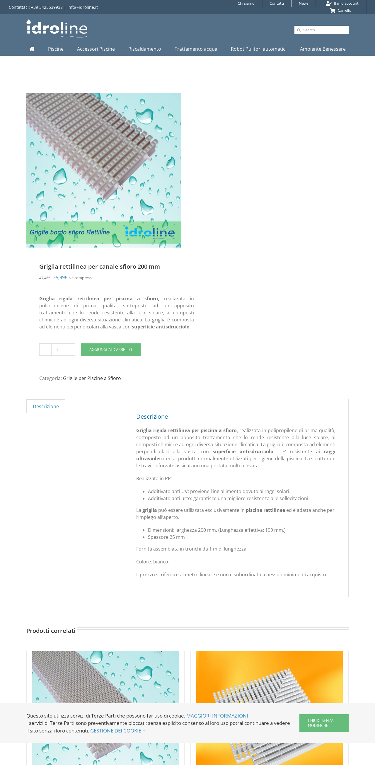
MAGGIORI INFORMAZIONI (217, 715)
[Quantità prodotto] (57, 349)
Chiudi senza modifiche (320, 723)
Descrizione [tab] (46, 406)
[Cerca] (298, 30)
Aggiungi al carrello (110, 349)
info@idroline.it (82, 7)
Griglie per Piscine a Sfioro (92, 378)
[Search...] (321, 30)
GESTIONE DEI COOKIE (118, 730)
